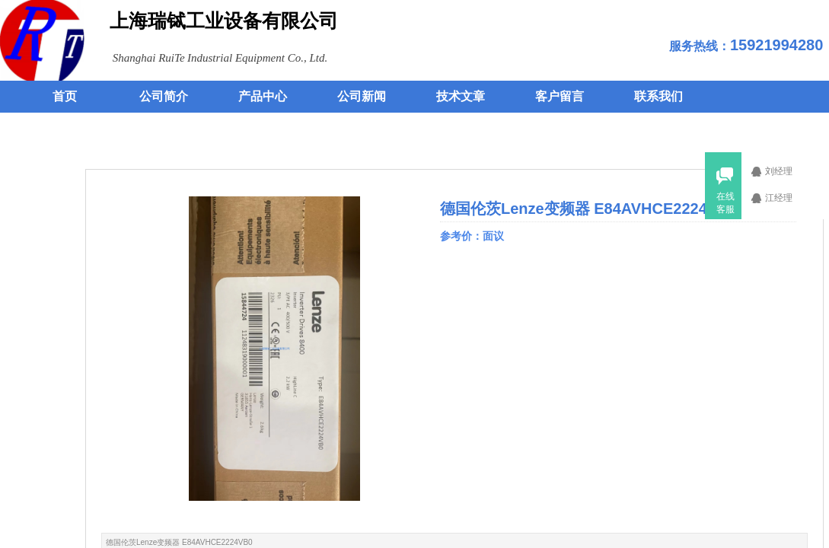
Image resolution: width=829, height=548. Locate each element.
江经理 (788, 198)
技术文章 (460, 96)
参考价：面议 (473, 236)
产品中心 (262, 96)
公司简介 (163, 96)
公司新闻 (361, 96)
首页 (65, 96)
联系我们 (658, 96)
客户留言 (559, 96)
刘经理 (788, 171)
